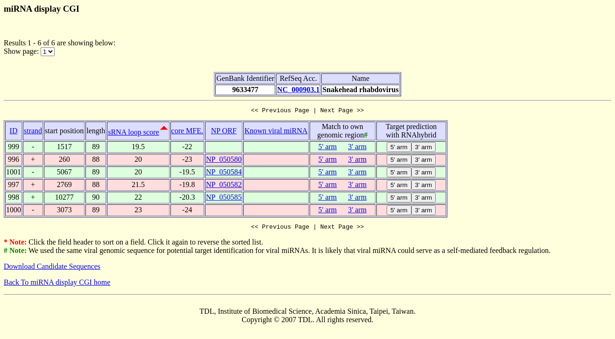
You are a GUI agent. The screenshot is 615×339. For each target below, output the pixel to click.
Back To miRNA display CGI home (57, 285)
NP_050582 (223, 186)
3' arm (357, 148)
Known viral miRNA (275, 132)
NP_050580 (223, 161)
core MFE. (187, 132)
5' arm (327, 148)
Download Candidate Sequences (52, 269)
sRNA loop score (133, 133)
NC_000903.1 (298, 90)
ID (14, 132)
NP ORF (224, 132)
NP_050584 (223, 173)
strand (33, 132)
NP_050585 (223, 198)
